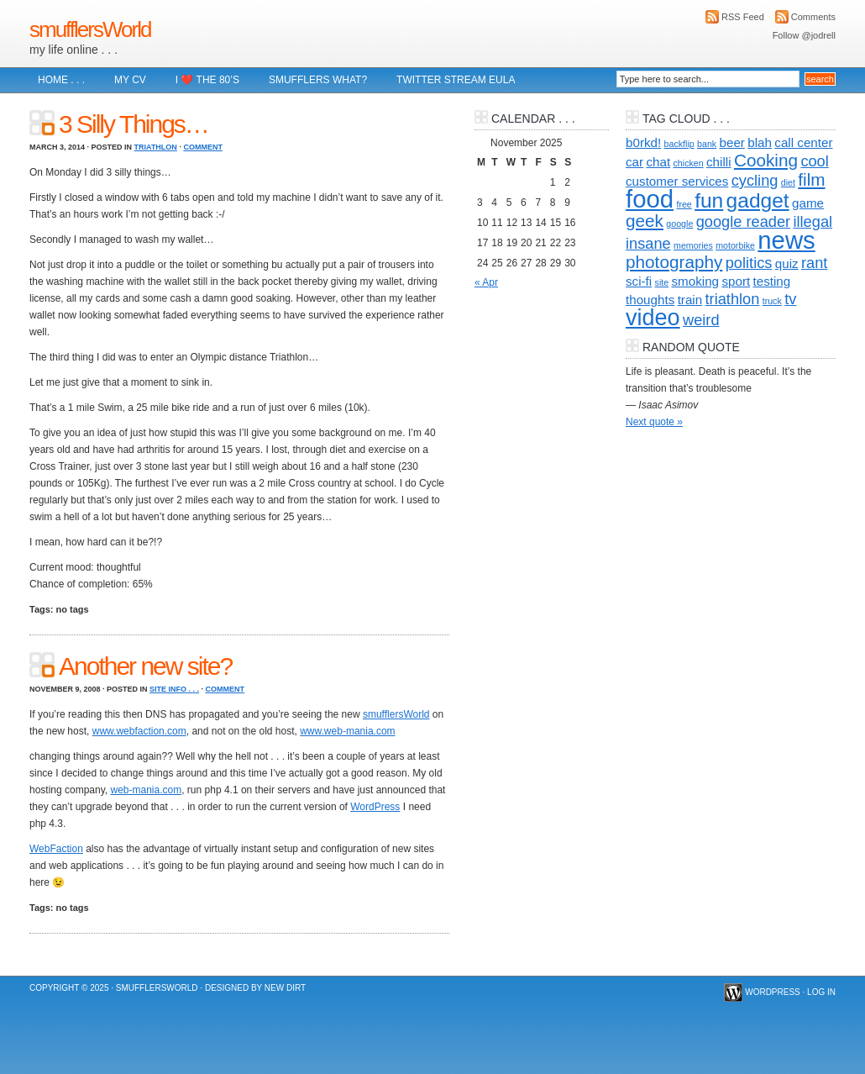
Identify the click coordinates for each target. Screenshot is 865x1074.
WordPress (375, 807)
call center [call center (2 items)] (803, 142)
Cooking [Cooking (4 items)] (766, 160)
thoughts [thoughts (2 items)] (650, 299)
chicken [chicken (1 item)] (689, 163)
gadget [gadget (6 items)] (757, 200)
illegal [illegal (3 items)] (812, 221)
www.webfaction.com (139, 731)
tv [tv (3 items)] (790, 299)
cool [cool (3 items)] (814, 161)
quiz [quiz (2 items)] (787, 263)
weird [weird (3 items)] (701, 320)
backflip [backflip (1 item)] (679, 144)
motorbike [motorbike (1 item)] (735, 245)
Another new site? (145, 666)
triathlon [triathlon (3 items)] (732, 299)
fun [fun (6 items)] (709, 200)
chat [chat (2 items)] (658, 162)
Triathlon (155, 147)
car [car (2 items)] (634, 162)
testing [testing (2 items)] (772, 281)
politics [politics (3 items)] (749, 262)
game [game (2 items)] (808, 203)
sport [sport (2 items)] (735, 281)
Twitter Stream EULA (455, 80)
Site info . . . (174, 689)
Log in (821, 992)
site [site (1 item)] (662, 282)
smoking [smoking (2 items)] (696, 281)
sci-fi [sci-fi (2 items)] (639, 281)
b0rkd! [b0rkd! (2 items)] (643, 142)
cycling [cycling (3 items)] (754, 180)
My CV (130, 80)
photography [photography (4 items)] (674, 261)
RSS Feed (742, 17)
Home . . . (61, 80)
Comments (813, 17)
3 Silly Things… (133, 124)
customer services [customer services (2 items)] (677, 181)
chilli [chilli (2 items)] (718, 162)
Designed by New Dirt (255, 987)
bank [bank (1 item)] (706, 144)
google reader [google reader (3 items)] (743, 221)
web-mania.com (146, 790)
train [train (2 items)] (690, 299)
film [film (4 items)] (811, 179)
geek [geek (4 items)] (644, 220)
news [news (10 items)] (786, 240)
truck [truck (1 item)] (772, 301)
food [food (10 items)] (650, 199)
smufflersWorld (89, 29)
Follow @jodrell (804, 35)
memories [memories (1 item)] (693, 245)
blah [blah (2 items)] (759, 142)
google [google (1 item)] (679, 223)
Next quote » (654, 422)
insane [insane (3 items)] (648, 243)
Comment (203, 147)
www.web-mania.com (347, 731)
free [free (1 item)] (683, 204)
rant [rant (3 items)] (814, 262)
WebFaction (56, 849)
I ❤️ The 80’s (207, 80)
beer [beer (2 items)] (732, 142)
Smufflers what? (318, 80)
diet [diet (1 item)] (788, 182)
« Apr (486, 282)
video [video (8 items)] (653, 317)
